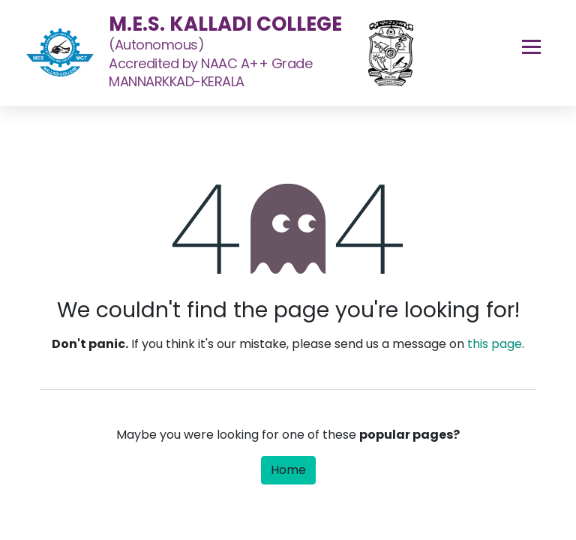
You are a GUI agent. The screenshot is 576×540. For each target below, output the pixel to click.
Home (288, 469)
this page (494, 343)
